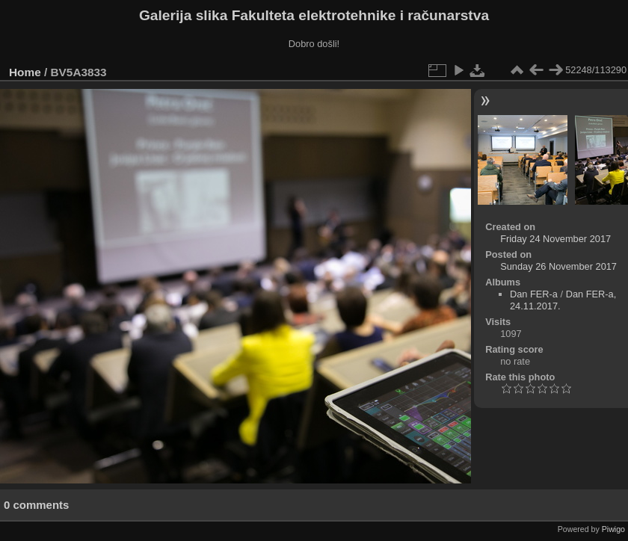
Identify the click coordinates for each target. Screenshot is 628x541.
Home (25, 72)
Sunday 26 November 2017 (558, 266)
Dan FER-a (534, 294)
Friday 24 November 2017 (555, 238)
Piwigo (613, 529)
